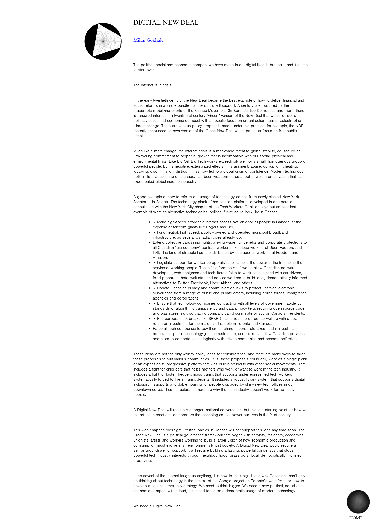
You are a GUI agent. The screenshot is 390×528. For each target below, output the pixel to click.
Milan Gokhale (148, 40)
